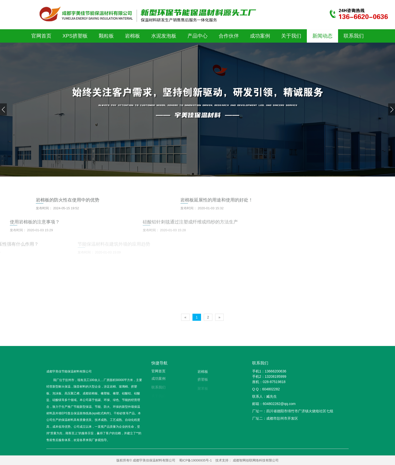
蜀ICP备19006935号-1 (195, 460)
